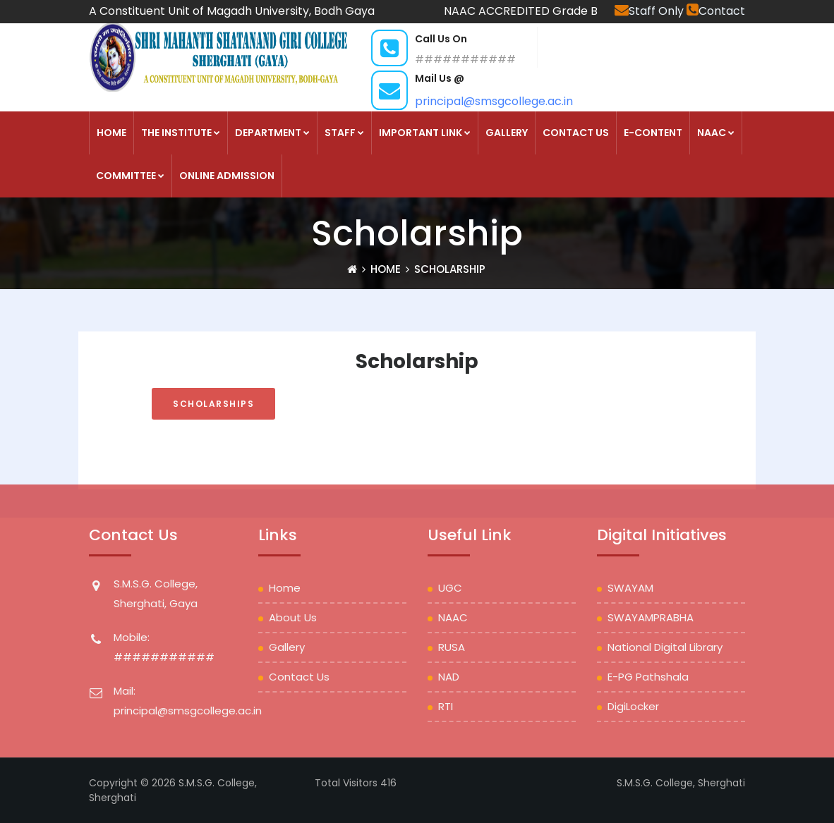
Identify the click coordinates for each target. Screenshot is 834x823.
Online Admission (226, 176)
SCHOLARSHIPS (213, 404)
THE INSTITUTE (180, 133)
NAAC (716, 133)
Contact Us (576, 133)
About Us (293, 617)
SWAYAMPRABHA (651, 617)
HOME (111, 133)
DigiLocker (633, 706)
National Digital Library (665, 647)
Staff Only (651, 11)
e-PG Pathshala (648, 676)
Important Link (425, 133)
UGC (450, 587)
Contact (716, 11)
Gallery (506, 133)
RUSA (451, 647)
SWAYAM (630, 587)
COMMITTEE (130, 176)
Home (385, 269)
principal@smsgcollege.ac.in (494, 101)
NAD (448, 676)
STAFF (344, 133)
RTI (445, 706)
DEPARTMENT (272, 133)
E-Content (653, 133)
